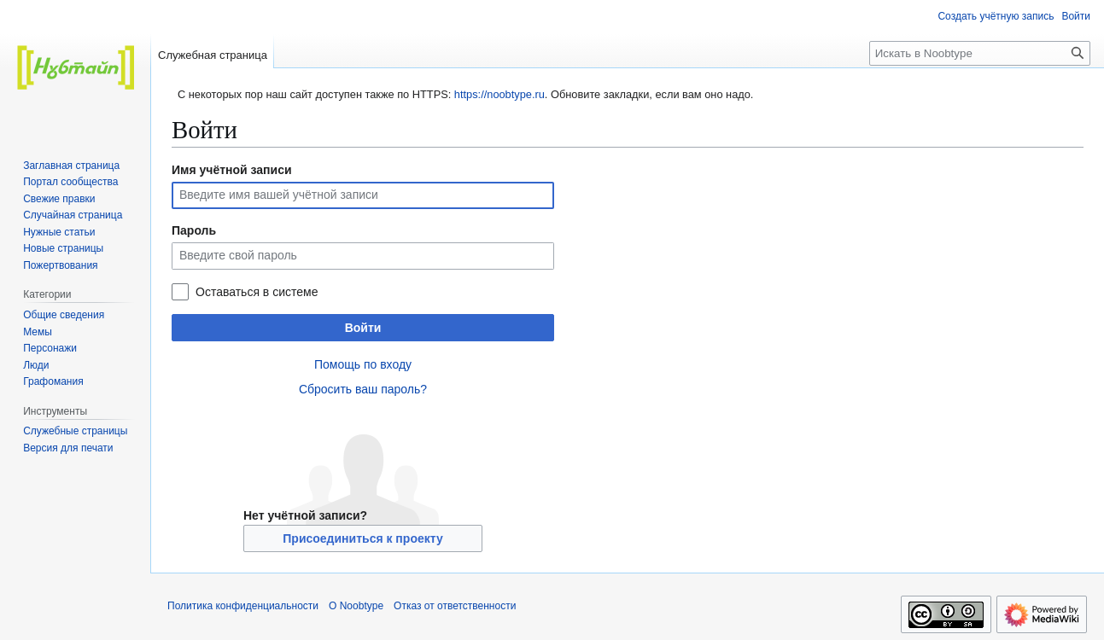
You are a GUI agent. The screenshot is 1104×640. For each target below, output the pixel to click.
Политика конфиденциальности (242, 606)
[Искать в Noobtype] (979, 53)
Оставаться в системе (257, 292)
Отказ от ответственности (455, 606)
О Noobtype (356, 606)
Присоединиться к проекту (362, 538)
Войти (363, 328)
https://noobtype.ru (499, 94)
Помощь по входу (363, 364)
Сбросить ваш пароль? (363, 389)
